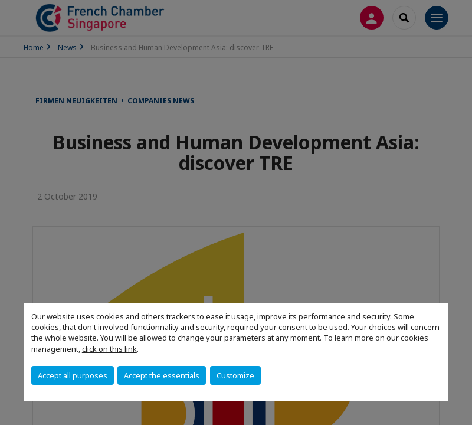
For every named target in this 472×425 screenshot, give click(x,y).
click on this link (109, 349)
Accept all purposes (72, 375)
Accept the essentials (161, 375)
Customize (235, 375)
